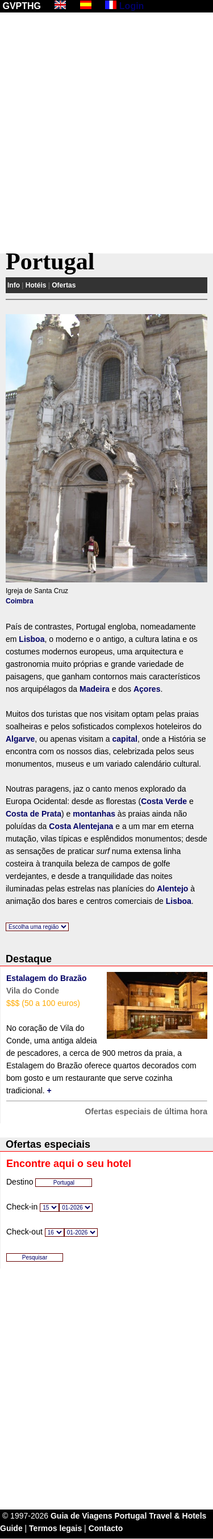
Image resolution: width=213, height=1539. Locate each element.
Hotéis (36, 285)
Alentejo (172, 888)
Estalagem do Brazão (46, 978)
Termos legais (55, 1528)
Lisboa (31, 639)
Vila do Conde (32, 990)
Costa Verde (164, 801)
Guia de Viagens (81, 1515)
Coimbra (20, 601)
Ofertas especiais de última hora (146, 1111)
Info (13, 285)
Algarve (20, 738)
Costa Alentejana (81, 826)
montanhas (94, 813)
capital (124, 738)
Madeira (95, 689)
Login (131, 6)
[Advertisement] (106, 133)
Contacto (106, 1528)
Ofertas (64, 285)
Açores (146, 689)
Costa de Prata (33, 813)
